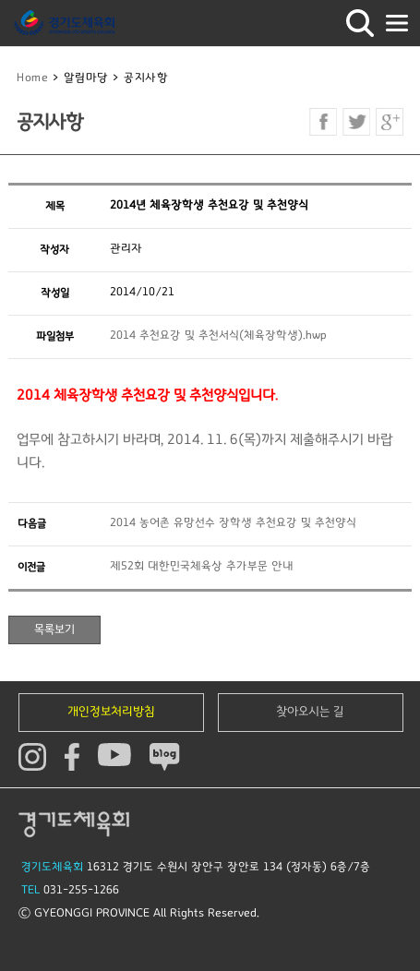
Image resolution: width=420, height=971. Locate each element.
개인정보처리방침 (111, 711)
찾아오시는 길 (310, 711)
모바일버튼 (397, 23)
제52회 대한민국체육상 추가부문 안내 (202, 566)
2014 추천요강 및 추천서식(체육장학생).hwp (218, 336)
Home (32, 78)
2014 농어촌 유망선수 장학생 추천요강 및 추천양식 (233, 523)
